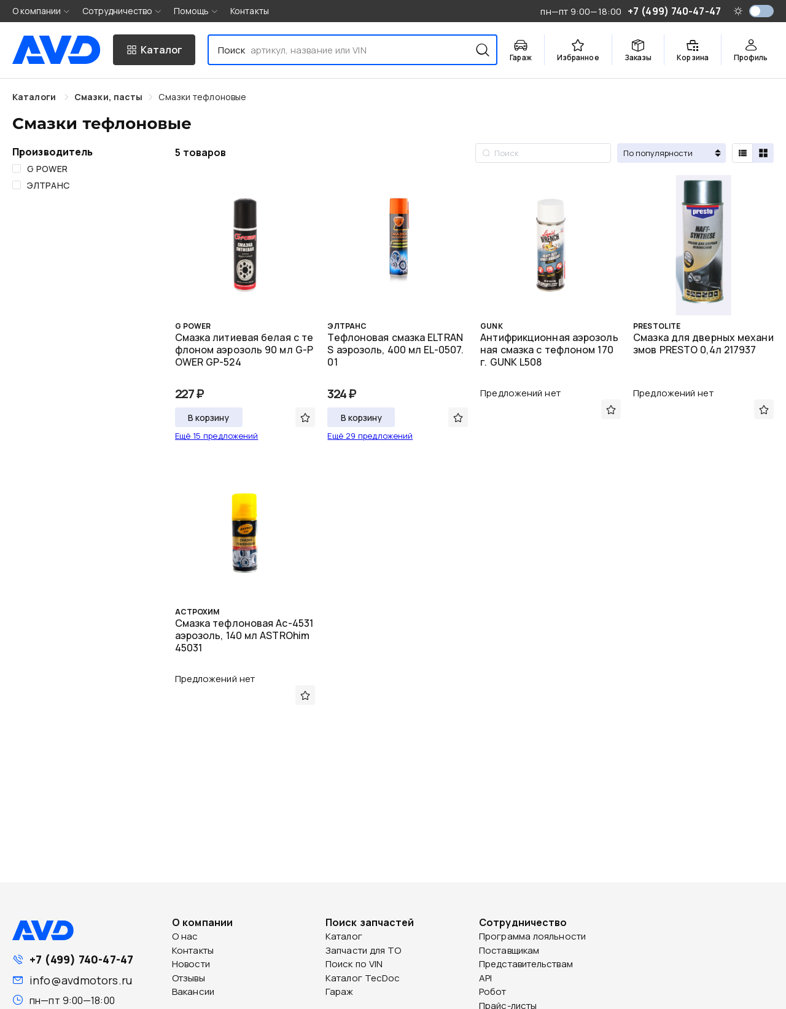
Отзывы (188, 978)
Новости (191, 963)
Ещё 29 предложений (370, 435)
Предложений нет (520, 393)
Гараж (339, 991)
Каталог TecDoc (362, 978)
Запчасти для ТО (363, 950)
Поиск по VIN (354, 963)
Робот (493, 991)
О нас (185, 936)
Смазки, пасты (108, 97)
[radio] (742, 153)
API (485, 978)
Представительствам (526, 963)
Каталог (343, 936)
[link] (108, 97)
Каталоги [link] (35, 97)
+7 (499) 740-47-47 (81, 959)
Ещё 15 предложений (217, 435)
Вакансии (193, 991)
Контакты (249, 11)
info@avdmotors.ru (80, 980)
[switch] (761, 11)
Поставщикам (509, 950)
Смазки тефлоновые (202, 97)
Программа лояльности (532, 936)
